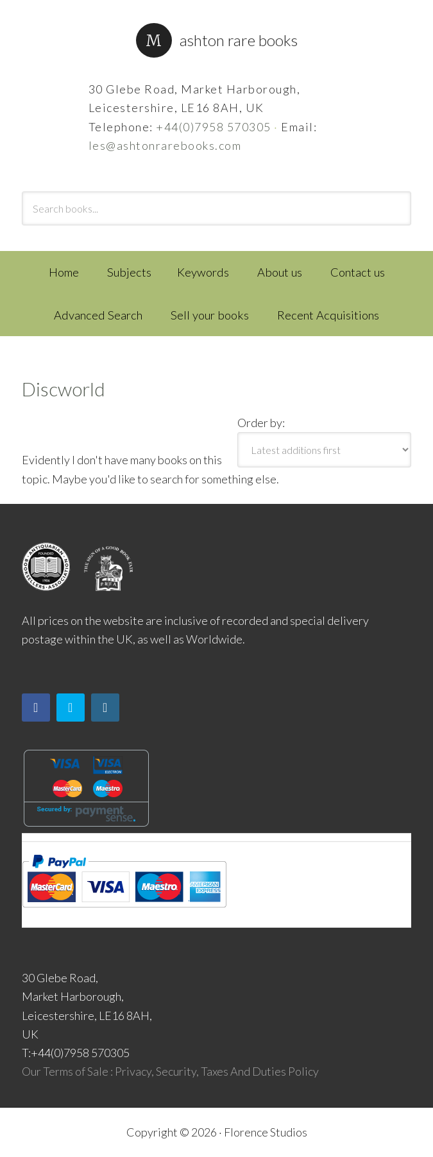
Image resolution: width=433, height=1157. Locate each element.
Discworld (63, 388)
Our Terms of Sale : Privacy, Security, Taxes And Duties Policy (170, 1071)
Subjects (129, 272)
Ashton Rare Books (239, 40)
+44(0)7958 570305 (213, 127)
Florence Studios (265, 1132)
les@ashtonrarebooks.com (165, 145)
